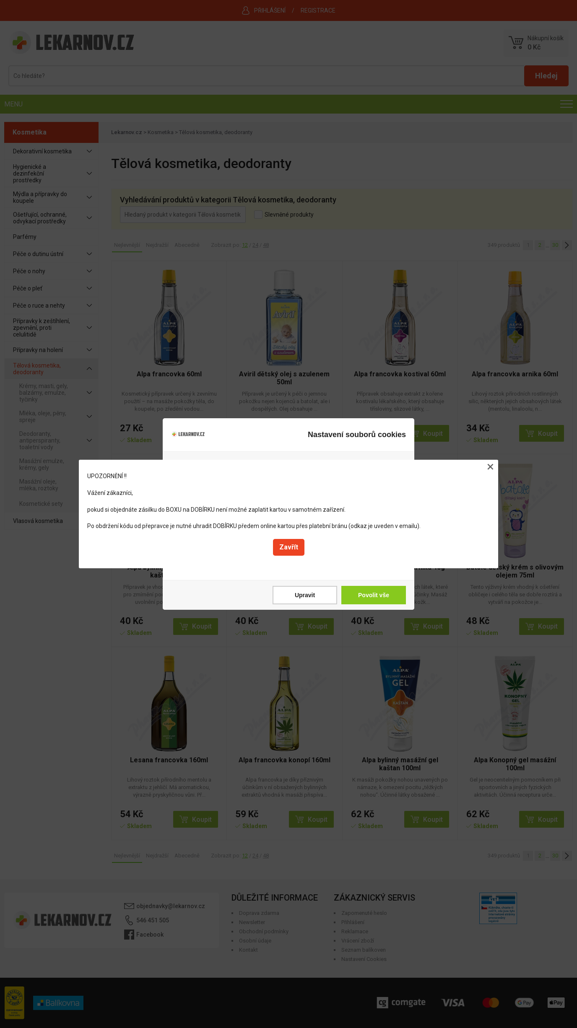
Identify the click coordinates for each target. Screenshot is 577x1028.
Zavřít (288, 547)
